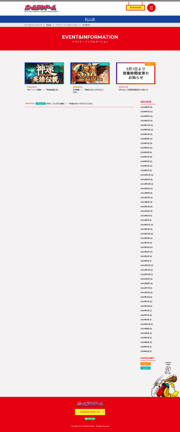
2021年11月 (144, 301)
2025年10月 (145, 130)
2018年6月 (144, 351)
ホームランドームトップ (33, 25)
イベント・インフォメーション (67, 25)
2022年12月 (145, 265)
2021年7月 (144, 315)
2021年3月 (144, 319)
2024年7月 (145, 197)
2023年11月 (145, 229)
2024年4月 (145, 207)
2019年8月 (144, 342)
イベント (145, 368)
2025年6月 (144, 148)
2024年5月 (144, 202)
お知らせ (145, 364)
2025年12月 (145, 125)
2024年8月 (145, 193)
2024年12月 (145, 175)
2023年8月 (145, 238)
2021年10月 (145, 306)
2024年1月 (144, 220)
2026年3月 (145, 116)
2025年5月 (144, 152)
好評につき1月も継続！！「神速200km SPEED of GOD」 (70, 103)
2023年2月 (145, 256)
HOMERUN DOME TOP (90, 412)
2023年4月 (145, 247)
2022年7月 (145, 288)
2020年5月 (144, 333)
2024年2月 (145, 216)
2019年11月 (144, 338)
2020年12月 (145, 324)
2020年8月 (145, 329)
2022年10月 (145, 274)
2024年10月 (145, 184)
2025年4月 (144, 157)
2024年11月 (145, 179)
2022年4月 (145, 292)
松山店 (48, 25)
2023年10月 (145, 234)
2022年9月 (145, 279)
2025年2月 (144, 166)
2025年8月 (144, 139)
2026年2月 (145, 121)
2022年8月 (145, 283)
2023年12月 (145, 225)
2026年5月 (144, 107)
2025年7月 (144, 143)
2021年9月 (144, 310)
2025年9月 (144, 134)
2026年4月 (145, 111)
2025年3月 (144, 161)
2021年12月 (145, 297)
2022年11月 (145, 270)
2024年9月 (145, 188)
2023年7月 (145, 243)
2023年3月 (144, 252)
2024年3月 (145, 211)
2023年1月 (144, 261)
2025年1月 (144, 170)
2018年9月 (144, 347)
